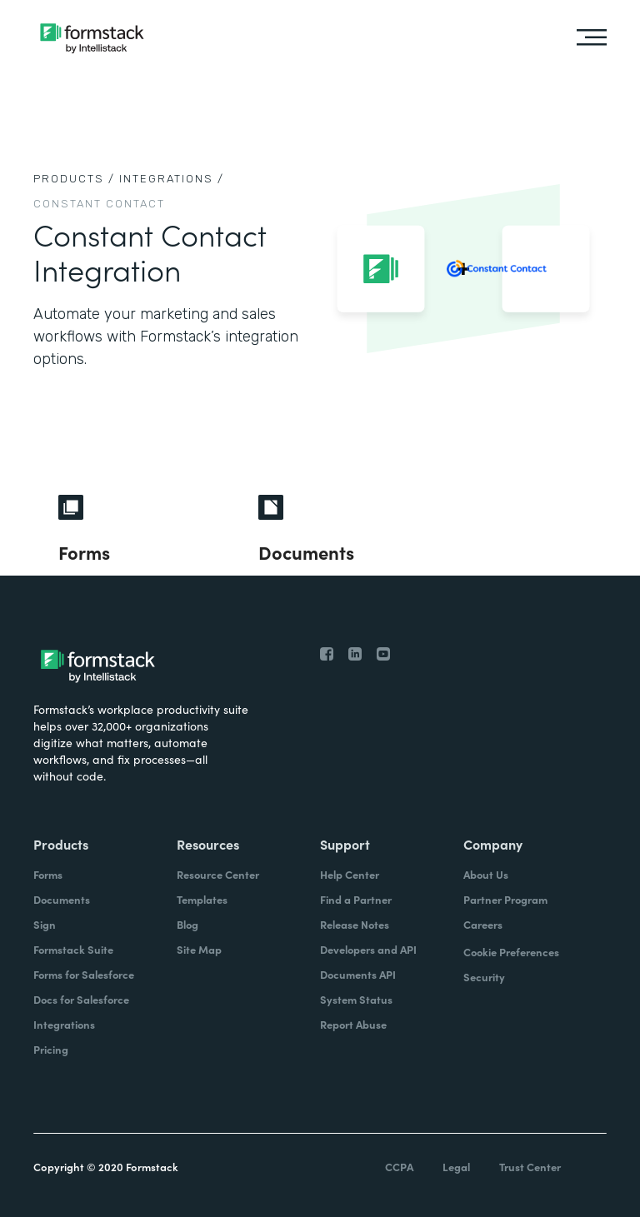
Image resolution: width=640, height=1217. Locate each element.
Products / (74, 178)
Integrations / (171, 178)
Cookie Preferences (511, 952)
